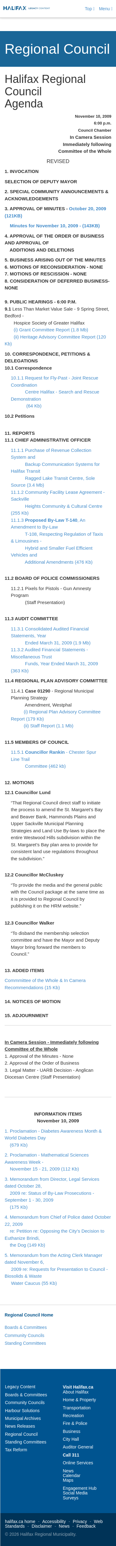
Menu (106, 8)
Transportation (77, 1407)
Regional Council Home (29, 1314)
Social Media (75, 1492)
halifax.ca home (20, 1521)
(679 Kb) (16, 1145)
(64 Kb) (26, 405)
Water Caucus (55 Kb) (31, 1283)
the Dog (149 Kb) (25, 1245)
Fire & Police (75, 1423)
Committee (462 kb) (38, 766)
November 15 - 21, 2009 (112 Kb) (42, 1168)
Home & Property (79, 1399)
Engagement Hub (80, 1488)
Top (90, 8)
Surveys (71, 1497)
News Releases (20, 1426)
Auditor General (78, 1446)
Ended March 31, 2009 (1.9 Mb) (51, 642)
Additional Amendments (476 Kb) (51, 562)
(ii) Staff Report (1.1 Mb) (46, 725)
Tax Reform (16, 1449)
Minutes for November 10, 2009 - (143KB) (55, 225)
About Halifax (75, 1391)
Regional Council (57, 49)
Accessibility (54, 1521)
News (68, 1470)
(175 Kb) (16, 1207)
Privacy (80, 1521)
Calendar (71, 1475)
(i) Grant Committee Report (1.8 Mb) (49, 329)
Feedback (86, 1526)
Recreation (73, 1415)
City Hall (71, 1439)
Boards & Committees (26, 1327)
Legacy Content (20, 1386)
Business (71, 1431)
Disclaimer (42, 1526)
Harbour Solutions (22, 1410)
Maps (68, 1480)
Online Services (78, 1462)
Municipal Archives (23, 1418)
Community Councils (24, 1335)
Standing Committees (25, 1343)
